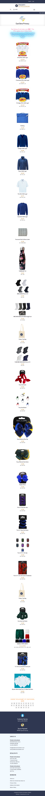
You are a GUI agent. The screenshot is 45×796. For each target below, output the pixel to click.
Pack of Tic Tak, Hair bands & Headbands (22, 575)
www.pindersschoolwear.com (17, 749)
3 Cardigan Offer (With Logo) (22, 103)
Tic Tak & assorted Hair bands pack (22, 666)
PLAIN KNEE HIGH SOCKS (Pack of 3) (22, 362)
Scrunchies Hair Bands (22, 621)
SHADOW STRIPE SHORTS (22, 643)
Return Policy (13, 787)
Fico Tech (27, 794)
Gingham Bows (22, 484)
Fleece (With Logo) (22, 171)
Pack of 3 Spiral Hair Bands (22, 530)
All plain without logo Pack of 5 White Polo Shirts (22, 689)
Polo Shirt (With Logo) (22, 194)
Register (29, 1)
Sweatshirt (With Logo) (23, 216)
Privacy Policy (13, 783)
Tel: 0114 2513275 (14, 745)
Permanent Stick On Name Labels (22, 239)
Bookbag (22, 125)
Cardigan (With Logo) (22, 148)
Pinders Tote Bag (22, 339)
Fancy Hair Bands (22, 384)
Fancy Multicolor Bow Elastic (22, 462)
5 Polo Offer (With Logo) (22, 57)
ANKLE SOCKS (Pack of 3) (22, 293)
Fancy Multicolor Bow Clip (22, 439)
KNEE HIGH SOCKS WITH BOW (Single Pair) (23, 316)
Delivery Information (15, 785)
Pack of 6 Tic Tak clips (22, 553)
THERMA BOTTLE (22, 271)
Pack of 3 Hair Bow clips (22, 507)
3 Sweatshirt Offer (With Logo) (22, 80)
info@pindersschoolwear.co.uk (17, 747)
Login (33, 1)
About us (12, 778)
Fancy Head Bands (22, 407)
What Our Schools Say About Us (17, 780)
